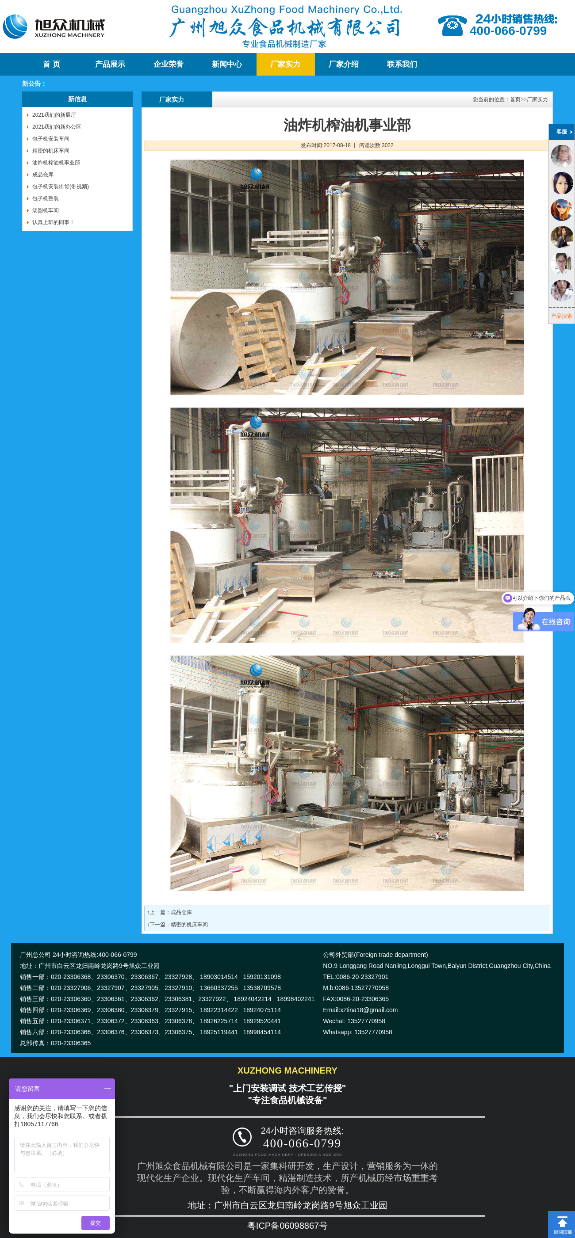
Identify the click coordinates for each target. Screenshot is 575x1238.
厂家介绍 (344, 64)
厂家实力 (285, 64)
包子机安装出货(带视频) (60, 186)
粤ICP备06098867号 (287, 1225)
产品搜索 (561, 316)
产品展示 (110, 64)
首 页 (51, 64)
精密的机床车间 (50, 151)
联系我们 (402, 64)
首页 (515, 99)
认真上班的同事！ (53, 222)
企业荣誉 (168, 64)
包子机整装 (45, 198)
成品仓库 (43, 174)
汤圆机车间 (45, 210)
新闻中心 (227, 64)
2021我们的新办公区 (56, 127)
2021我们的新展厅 (54, 115)
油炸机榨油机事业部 (56, 163)
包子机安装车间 (50, 139)
